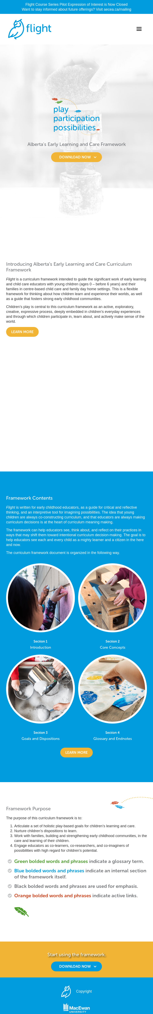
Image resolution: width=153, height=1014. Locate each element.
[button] (139, 29)
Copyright (84, 992)
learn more (76, 752)
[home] (28, 29)
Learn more (22, 332)
